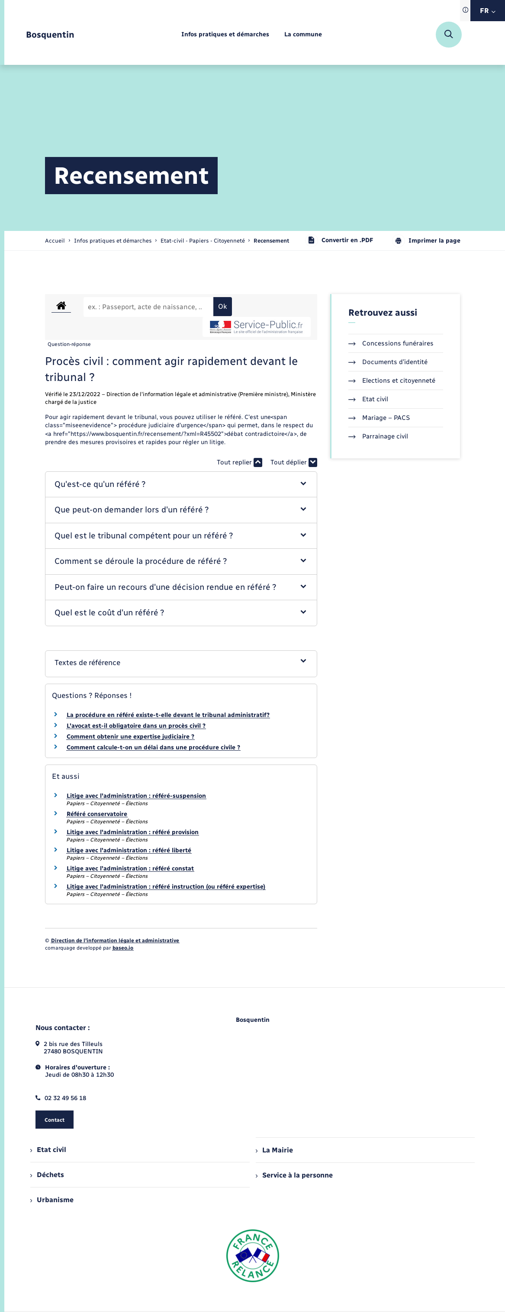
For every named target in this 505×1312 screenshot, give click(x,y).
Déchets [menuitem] (47, 1175)
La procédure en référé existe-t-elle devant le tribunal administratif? (168, 715)
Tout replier (239, 462)
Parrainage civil (378, 436)
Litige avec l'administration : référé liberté (129, 850)
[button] (181, 484)
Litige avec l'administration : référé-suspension (136, 796)
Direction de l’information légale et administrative (115, 941)
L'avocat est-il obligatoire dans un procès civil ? (136, 726)
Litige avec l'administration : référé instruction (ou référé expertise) (166, 886)
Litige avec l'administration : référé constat (130, 868)
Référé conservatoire (97, 814)
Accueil (55, 240)
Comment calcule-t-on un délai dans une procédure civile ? (153, 747)
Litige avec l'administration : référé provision (133, 832)
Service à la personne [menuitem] (294, 1175)
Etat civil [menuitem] (48, 1150)
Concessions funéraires (391, 343)
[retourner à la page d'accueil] (50, 34)
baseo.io (123, 948)
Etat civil (368, 399)
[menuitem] (225, 35)
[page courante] (271, 240)
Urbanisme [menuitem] (52, 1200)
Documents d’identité (388, 362)
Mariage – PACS (379, 418)
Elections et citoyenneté (391, 380)
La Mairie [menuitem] (274, 1150)
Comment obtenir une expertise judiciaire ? (130, 736)
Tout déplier (293, 462)
